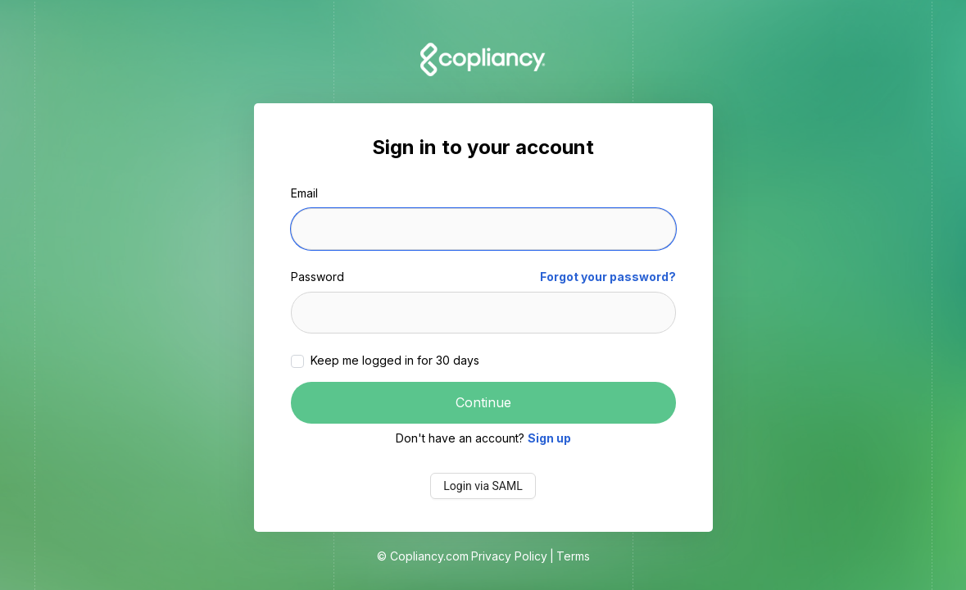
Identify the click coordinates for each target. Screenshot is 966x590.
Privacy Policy (509, 556)
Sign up (549, 438)
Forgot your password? (608, 277)
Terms (573, 556)
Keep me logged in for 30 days (393, 360)
